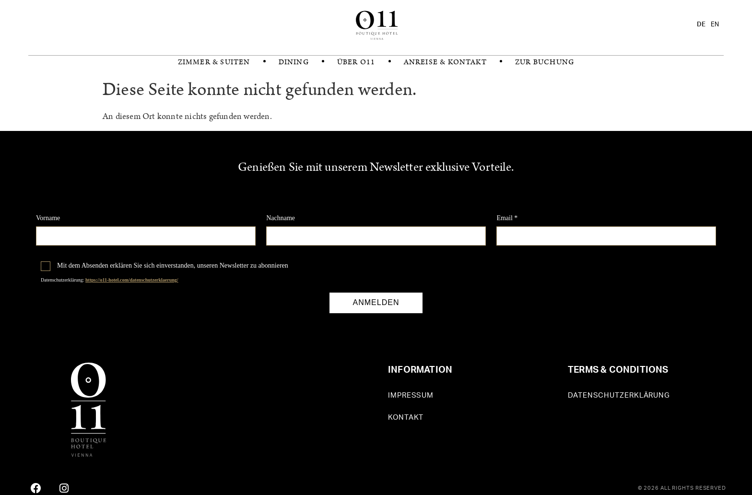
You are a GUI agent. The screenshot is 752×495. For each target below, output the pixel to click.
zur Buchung (544, 62)
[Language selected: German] (710, 25)
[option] (715, 25)
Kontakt (405, 417)
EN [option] (715, 25)
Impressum (411, 395)
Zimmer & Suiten (214, 62)
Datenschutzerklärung (619, 395)
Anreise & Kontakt (445, 62)
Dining (294, 62)
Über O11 (356, 62)
